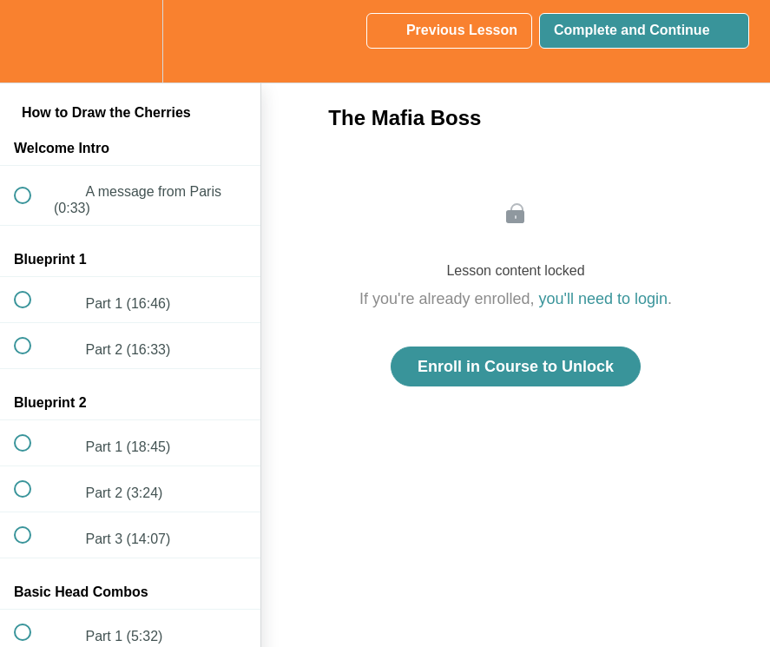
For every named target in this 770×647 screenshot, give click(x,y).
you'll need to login (603, 298)
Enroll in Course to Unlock (516, 366)
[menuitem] (130, 41)
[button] (32, 41)
